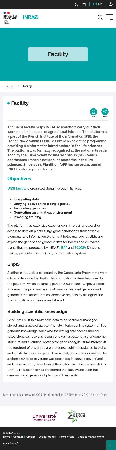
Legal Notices (47, 436)
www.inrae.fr (11, 443)
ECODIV (80, 248)
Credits (30, 436)
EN (95, 4)
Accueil (10, 86)
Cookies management (91, 436)
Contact (18, 436)
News (6, 436)
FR (100, 4)
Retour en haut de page (113, 447)
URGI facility (16, 188)
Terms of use (66, 436)
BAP (64, 248)
